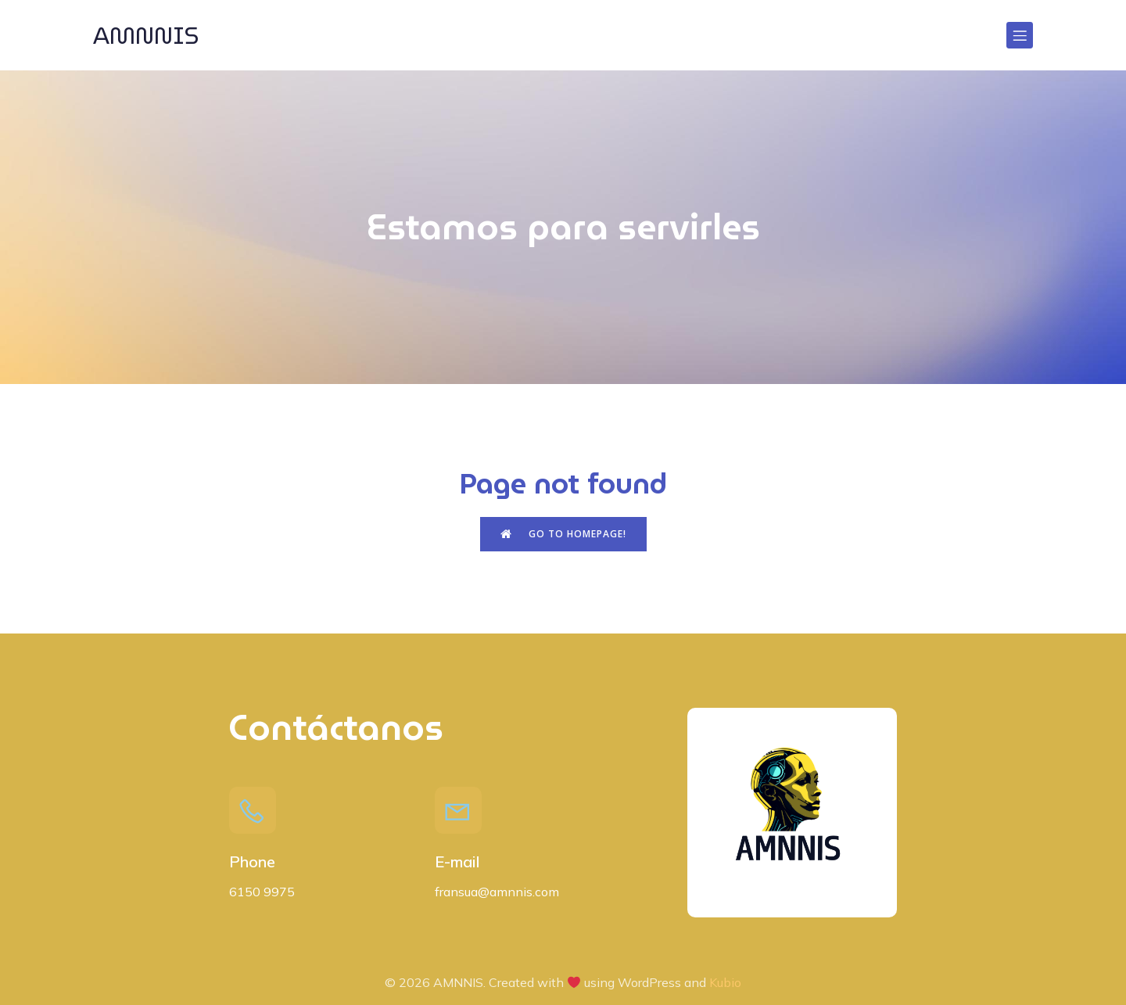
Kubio (725, 982)
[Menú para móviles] (1019, 35)
